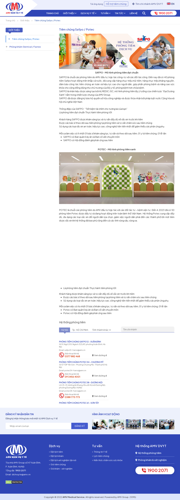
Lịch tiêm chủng (100, 456)
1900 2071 (163, 13)
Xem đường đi (99, 355)
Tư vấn (106, 13)
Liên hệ (133, 13)
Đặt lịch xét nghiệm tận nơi (62, 460)
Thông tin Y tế (99, 451)
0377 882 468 (72, 356)
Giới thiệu (69, 13)
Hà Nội (66, 330)
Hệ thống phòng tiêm (148, 452)
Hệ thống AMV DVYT (150, 446)
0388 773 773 (72, 397)
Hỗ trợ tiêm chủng (116, 3)
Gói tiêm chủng (57, 464)
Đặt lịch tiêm (56, 451)
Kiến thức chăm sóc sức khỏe (107, 460)
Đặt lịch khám (56, 456)
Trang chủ (52, 13)
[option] (97, 424)
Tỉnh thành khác (110, 330)
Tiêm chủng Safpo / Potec (47, 20)
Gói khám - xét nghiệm (60, 468)
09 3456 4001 (72, 376)
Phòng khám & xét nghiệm (151, 459)
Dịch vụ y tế (88, 13)
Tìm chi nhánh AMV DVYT (147, 3)
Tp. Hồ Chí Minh (85, 330)
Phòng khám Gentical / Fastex (23, 46)
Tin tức (120, 13)
